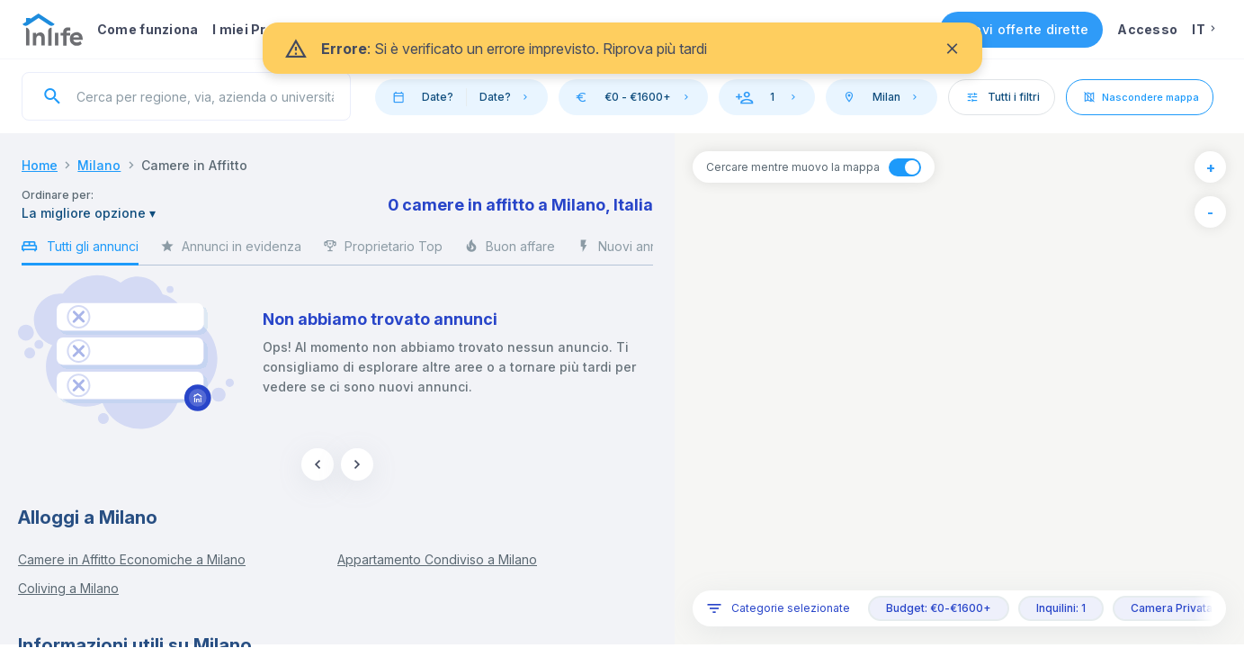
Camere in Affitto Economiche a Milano (132, 559)
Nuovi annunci (629, 251)
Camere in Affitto (194, 165)
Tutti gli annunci (80, 250)
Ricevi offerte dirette (1021, 29)
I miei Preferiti (259, 29)
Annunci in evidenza (230, 251)
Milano (99, 165)
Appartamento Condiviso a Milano (437, 559)
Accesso (1147, 29)
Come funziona (147, 29)
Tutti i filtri (1002, 97)
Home (40, 165)
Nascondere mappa (1139, 97)
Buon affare (509, 251)
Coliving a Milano (68, 588)
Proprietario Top (383, 251)
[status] (622, 48)
